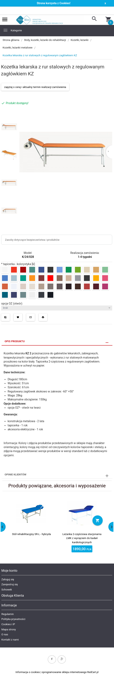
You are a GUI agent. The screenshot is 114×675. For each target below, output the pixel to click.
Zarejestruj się (9, 584)
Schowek (6, 589)
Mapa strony (8, 629)
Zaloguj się (7, 579)
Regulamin (7, 614)
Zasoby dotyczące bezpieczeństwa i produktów (32, 239)
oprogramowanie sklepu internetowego (64, 672)
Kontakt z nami (10, 639)
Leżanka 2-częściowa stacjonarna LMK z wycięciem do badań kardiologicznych (82, 538)
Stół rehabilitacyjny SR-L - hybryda (31, 534)
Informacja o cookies (27, 672)
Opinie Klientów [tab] (15, 474)
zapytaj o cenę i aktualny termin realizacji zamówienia (35, 87)
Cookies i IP (8, 624)
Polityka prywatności (13, 619)
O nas (4, 634)
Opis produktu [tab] (15, 341)
